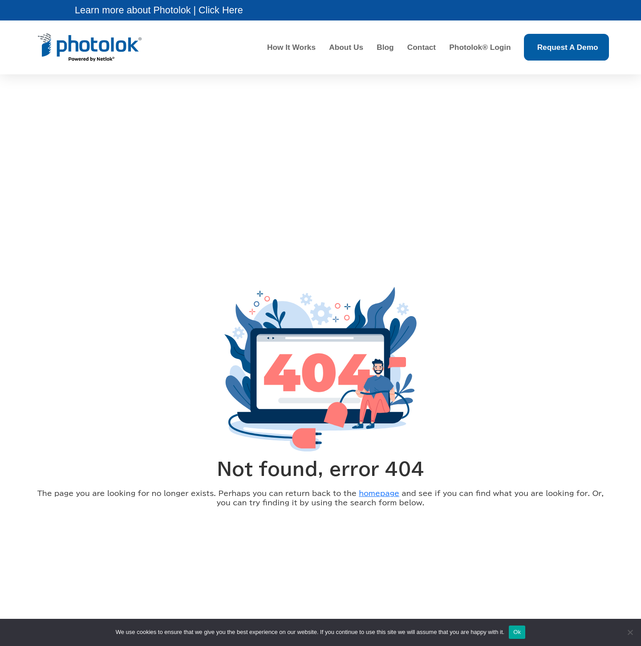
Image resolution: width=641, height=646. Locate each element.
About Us (346, 47)
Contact (421, 47)
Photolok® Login (480, 47)
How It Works (291, 47)
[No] (629, 632)
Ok (517, 632)
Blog (385, 47)
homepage (379, 492)
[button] (159, 10)
